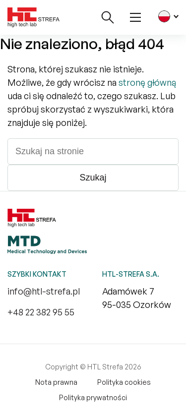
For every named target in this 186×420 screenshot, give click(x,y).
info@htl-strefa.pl (43, 291)
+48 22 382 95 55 (40, 311)
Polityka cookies (124, 382)
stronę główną (147, 82)
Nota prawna (56, 382)
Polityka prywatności (93, 397)
